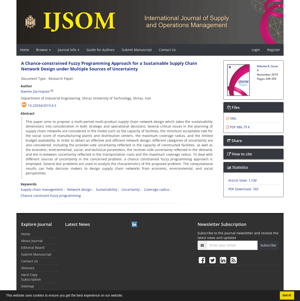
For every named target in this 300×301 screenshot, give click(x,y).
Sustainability (106, 189)
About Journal (32, 241)
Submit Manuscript (137, 50)
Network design (79, 189)
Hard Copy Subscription (31, 277)
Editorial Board (33, 247)
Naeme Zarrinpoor (35, 91)
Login (256, 50)
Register (273, 50)
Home (24, 50)
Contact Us (167, 50)
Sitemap (27, 286)
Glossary (27, 268)
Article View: (242, 180)
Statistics (237, 167)
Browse (43, 50)
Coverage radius (156, 189)
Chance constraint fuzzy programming (51, 195)
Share (234, 140)
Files (233, 107)
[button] (124, 296)
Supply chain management (42, 189)
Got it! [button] (287, 295)
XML (231, 118)
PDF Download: (243, 189)
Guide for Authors (100, 50)
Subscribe (268, 245)
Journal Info (68, 50)
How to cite (239, 154)
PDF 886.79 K (238, 127)
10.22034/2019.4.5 (42, 105)
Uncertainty (130, 189)
